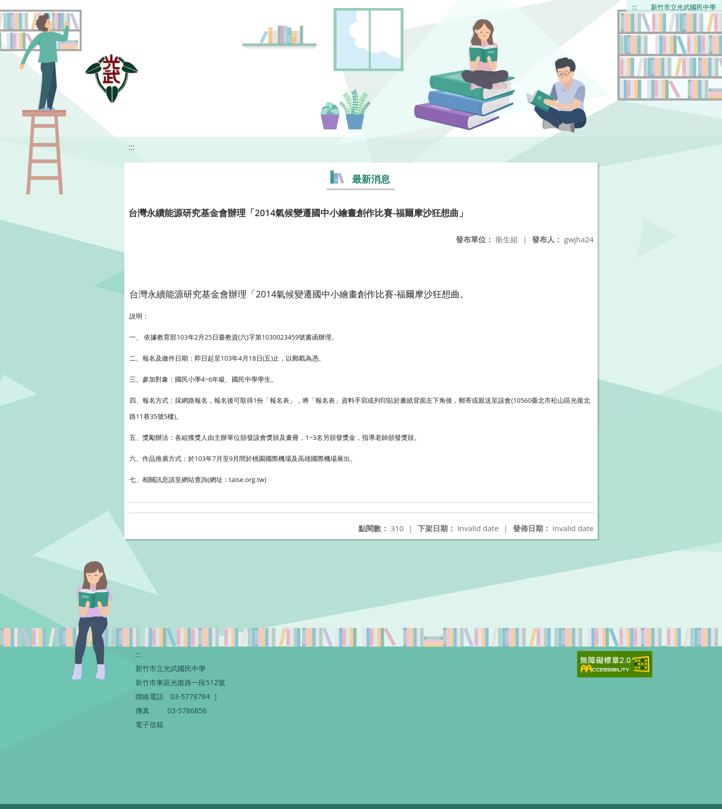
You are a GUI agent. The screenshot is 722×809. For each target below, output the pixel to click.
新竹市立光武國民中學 (683, 7)
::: (634, 7)
